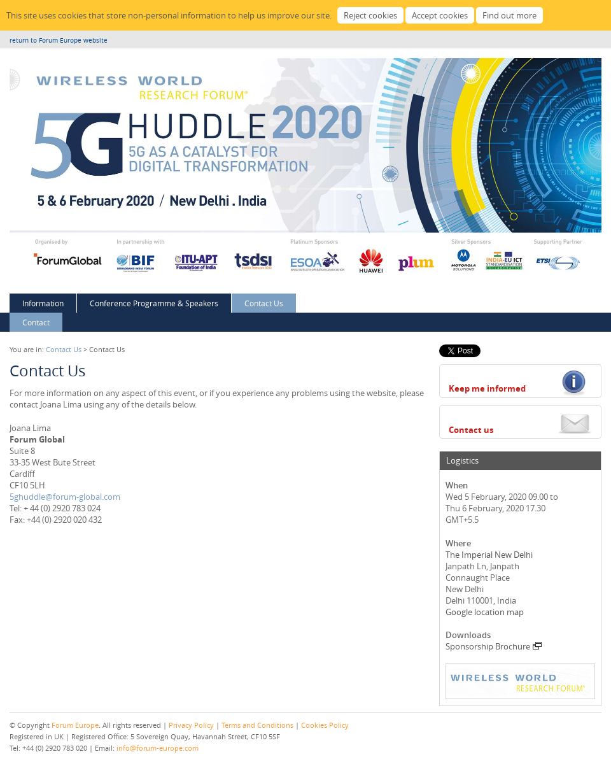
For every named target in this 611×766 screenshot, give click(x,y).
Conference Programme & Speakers (154, 303)
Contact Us (263, 303)
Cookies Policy (325, 725)
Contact (36, 322)
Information (43, 303)
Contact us (471, 430)
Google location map (485, 612)
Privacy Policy (191, 725)
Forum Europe (75, 725)
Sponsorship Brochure (494, 646)
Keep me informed (487, 388)
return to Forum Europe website (59, 40)
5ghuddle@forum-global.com (65, 496)
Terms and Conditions (257, 725)
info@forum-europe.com (157, 748)
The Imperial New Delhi (489, 554)
